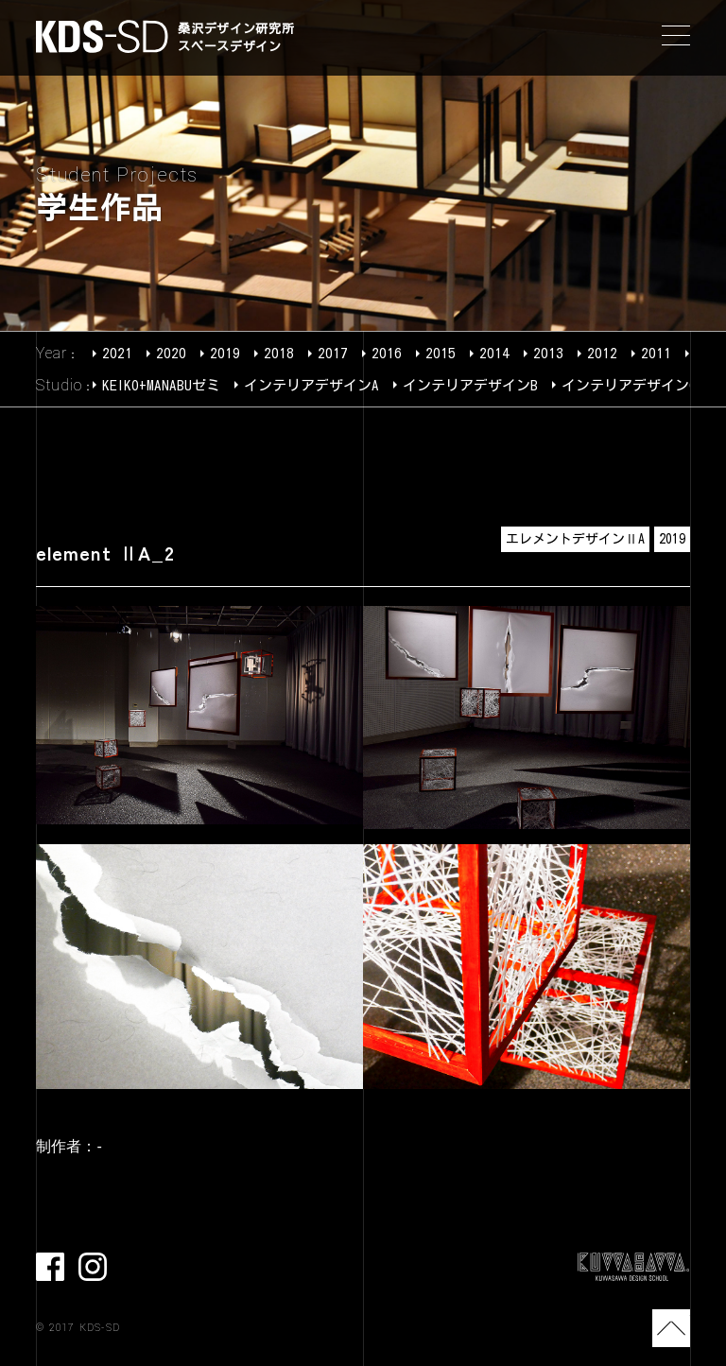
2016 (387, 353)
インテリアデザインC (629, 385)
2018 (279, 353)
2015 (440, 353)
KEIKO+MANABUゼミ (161, 385)
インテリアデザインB (470, 385)
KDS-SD (102, 36)
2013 (548, 353)
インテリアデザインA (311, 385)
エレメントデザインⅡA (575, 538)
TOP (671, 1328)
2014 (494, 353)
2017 (333, 353)
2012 (602, 353)
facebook (50, 1267)
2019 (225, 353)
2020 (171, 353)
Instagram (92, 1267)
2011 (656, 353)
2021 (117, 353)
